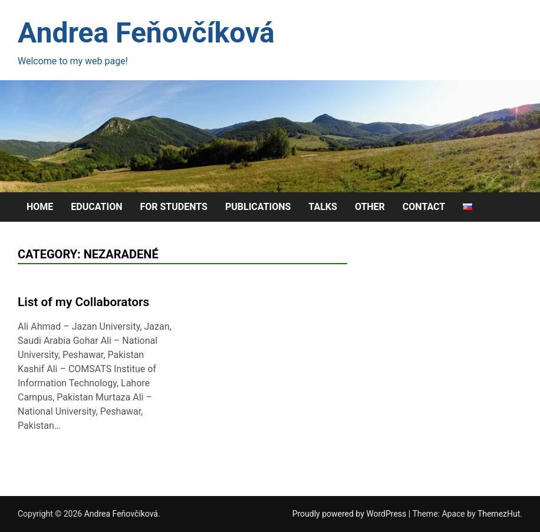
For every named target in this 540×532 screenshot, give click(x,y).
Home (40, 206)
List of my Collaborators (83, 302)
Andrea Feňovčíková (146, 33)
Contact (424, 206)
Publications (258, 206)
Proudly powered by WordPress (350, 513)
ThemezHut (499, 513)
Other (370, 206)
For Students (173, 206)
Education (96, 206)
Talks (322, 206)
